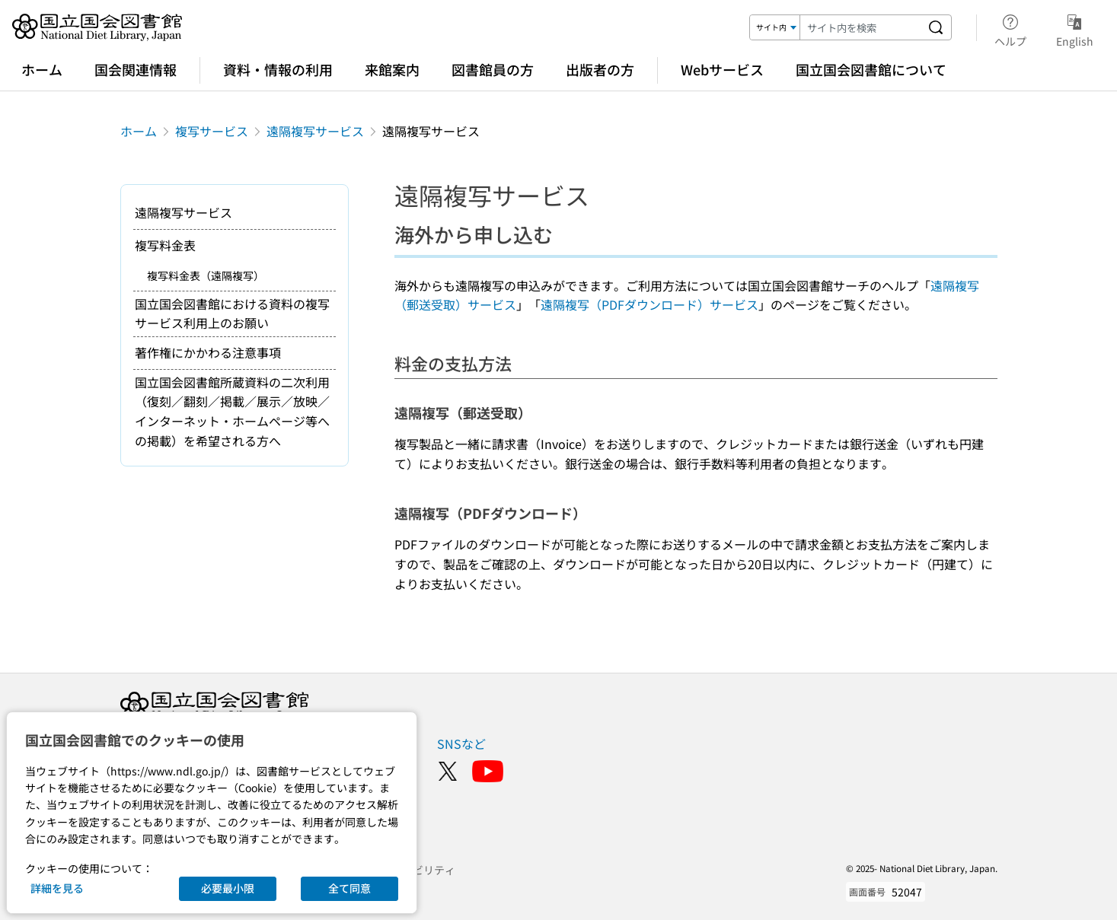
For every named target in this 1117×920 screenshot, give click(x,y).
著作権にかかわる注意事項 (208, 352)
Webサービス (722, 69)
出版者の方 (600, 69)
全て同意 (349, 888)
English (1074, 28)
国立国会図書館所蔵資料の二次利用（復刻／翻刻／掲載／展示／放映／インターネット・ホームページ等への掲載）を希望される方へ (232, 411)
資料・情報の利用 (278, 69)
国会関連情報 (135, 69)
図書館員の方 (493, 69)
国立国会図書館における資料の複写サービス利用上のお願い (232, 313)
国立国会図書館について (871, 69)
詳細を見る (57, 888)
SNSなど (461, 743)
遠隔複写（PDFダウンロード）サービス (649, 304)
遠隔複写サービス (315, 131)
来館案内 (392, 69)
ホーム (41, 69)
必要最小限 (227, 888)
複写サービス (211, 131)
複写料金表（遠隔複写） (205, 275)
